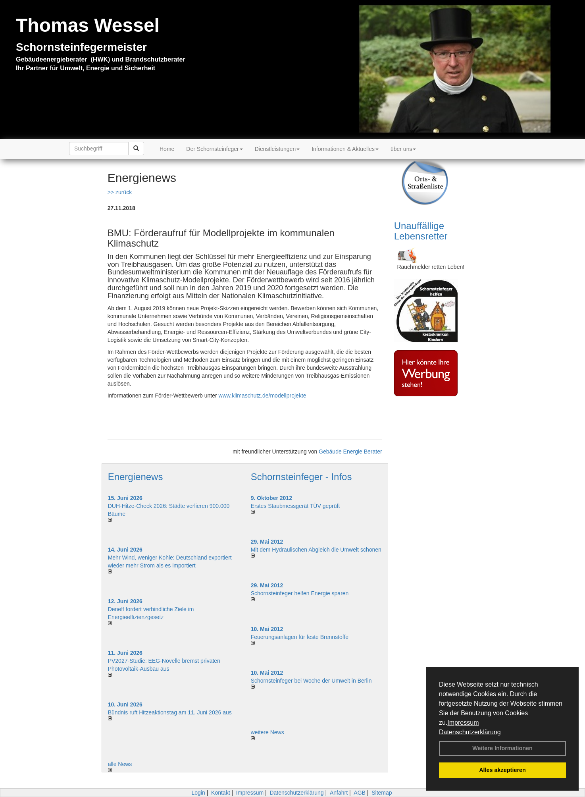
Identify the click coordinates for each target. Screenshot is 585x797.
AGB (360, 792)
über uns (403, 149)
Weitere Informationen (502, 748)
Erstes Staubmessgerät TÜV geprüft (295, 506)
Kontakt (220, 792)
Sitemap (381, 792)
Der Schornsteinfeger (214, 149)
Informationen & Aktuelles (345, 149)
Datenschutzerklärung (470, 732)
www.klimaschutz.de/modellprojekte (262, 395)
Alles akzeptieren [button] (502, 770)
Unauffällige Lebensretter (421, 230)
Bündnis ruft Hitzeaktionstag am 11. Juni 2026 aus (170, 712)
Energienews (135, 476)
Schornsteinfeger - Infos (301, 476)
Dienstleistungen (277, 149)
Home (167, 149)
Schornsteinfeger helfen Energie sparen (300, 593)
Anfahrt (339, 792)
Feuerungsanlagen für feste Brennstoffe (299, 637)
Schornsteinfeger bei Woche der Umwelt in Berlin (311, 680)
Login (198, 792)
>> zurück (120, 192)
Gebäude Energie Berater (350, 451)
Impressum (463, 722)
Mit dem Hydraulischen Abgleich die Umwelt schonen (316, 549)
